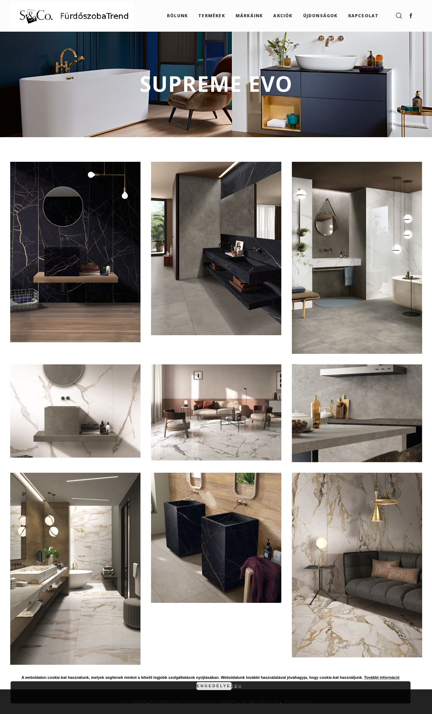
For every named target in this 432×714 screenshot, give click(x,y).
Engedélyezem (214, 686)
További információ (382, 677)
